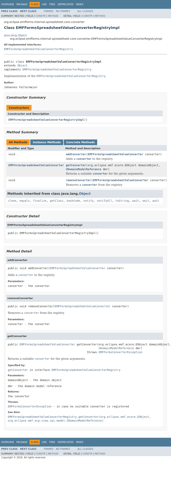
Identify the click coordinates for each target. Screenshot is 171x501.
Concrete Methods (80, 142)
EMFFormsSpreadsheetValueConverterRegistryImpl (46, 119)
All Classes (85, 11)
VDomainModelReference (83, 169)
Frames (49, 11)
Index (80, 4)
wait (135, 200)
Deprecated (66, 4)
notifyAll (104, 200)
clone (12, 200)
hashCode (73, 200)
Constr (40, 16)
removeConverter (78, 180)
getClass (56, 200)
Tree (52, 4)
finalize (39, 200)
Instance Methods (47, 142)
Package (21, 4)
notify (88, 200)
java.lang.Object (15, 35)
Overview (7, 4)
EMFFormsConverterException (120, 352)
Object (22, 65)
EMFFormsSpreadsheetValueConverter (115, 154)
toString (122, 200)
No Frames (63, 11)
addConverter (76, 154)
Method (53, 16)
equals (25, 200)
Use (44, 4)
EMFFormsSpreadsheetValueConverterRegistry (38, 49)
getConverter (76, 165)
